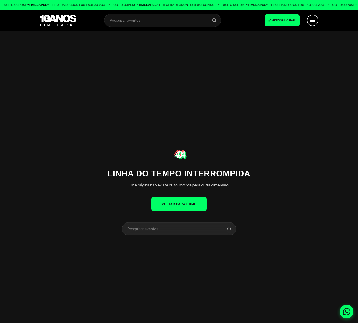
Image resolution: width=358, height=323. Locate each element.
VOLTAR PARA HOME (179, 204)
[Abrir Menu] (312, 20)
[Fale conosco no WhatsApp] (346, 311)
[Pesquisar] (214, 20)
